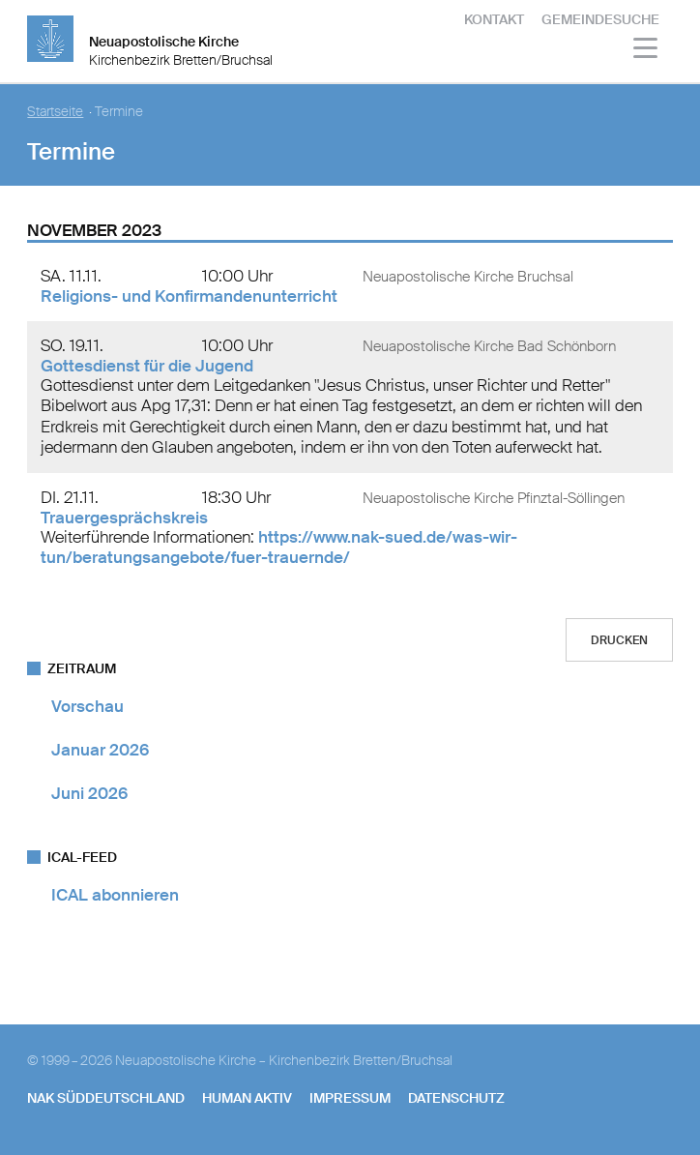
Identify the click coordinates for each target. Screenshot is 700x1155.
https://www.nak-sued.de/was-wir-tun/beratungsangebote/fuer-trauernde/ (279, 547)
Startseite (55, 112)
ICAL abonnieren (115, 894)
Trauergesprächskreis (124, 517)
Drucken (619, 640)
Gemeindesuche (600, 19)
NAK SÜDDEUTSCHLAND (106, 1098)
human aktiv (247, 1098)
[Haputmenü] (646, 51)
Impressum (350, 1098)
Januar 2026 (100, 749)
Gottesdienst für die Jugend (147, 365)
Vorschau (87, 706)
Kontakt (494, 19)
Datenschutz (456, 1098)
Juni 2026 (89, 793)
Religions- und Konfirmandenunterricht (189, 296)
